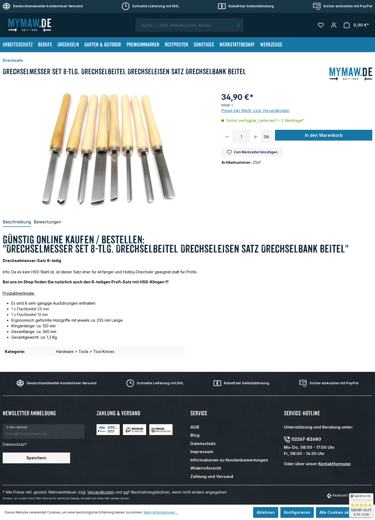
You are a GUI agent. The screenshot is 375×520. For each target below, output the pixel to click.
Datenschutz (203, 443)
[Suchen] (238, 25)
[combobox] (184, 25)
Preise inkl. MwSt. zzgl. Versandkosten (255, 110)
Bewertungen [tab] (47, 222)
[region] (109, 149)
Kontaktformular (334, 463)
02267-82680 (306, 439)
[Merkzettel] (320, 25)
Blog (194, 435)
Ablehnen (266, 512)
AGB (194, 427)
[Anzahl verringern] (227, 136)
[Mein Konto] (333, 25)
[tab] (17, 222)
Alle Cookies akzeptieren (343, 512)
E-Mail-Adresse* (17, 427)
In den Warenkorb (324, 135)
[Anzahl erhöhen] (256, 136)
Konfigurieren (297, 512)
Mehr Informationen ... (161, 512)
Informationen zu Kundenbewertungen (229, 460)
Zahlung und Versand (211, 476)
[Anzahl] (241, 136)
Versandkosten (100, 492)
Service (198, 413)
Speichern (36, 458)
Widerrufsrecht (205, 468)
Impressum (201, 451)
